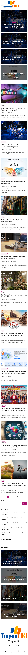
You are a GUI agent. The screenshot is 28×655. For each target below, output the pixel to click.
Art (2, 330)
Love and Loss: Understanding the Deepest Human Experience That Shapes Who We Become (14, 485)
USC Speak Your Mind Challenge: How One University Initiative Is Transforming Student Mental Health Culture (13, 410)
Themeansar (14, 652)
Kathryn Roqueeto (7, 77)
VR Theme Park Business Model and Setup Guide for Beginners (14, 27)
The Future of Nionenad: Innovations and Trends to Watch (14, 533)
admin (10, 29)
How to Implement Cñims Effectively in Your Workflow (12, 518)
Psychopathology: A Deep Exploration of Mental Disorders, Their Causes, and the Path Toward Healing (14, 447)
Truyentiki (14, 641)
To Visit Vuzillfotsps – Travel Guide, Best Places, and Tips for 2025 (13, 109)
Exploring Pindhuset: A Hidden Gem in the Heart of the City (13, 221)
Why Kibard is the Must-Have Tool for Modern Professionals (13, 528)
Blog (4, 70)
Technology (4, 253)
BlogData (21, 651)
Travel (3, 105)
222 (17, 496)
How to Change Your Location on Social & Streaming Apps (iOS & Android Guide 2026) (13, 373)
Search (3, 500)
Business (14, 21)
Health (3, 405)
